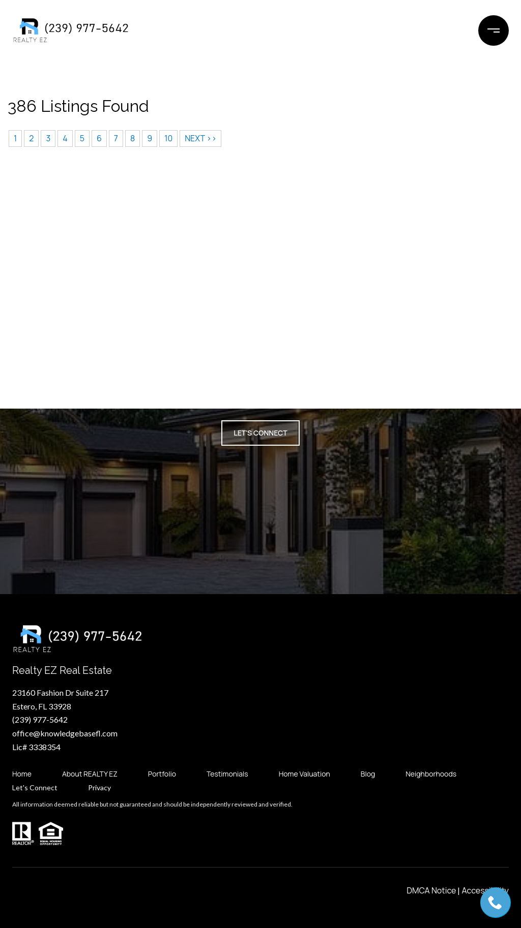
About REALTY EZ (90, 774)
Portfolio (162, 774)
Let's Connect (34, 788)
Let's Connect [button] (260, 433)
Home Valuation (304, 774)
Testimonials (227, 774)
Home (22, 774)
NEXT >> (200, 138)
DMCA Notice (431, 890)
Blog (368, 774)
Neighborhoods (431, 774)
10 (168, 138)
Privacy (99, 788)
